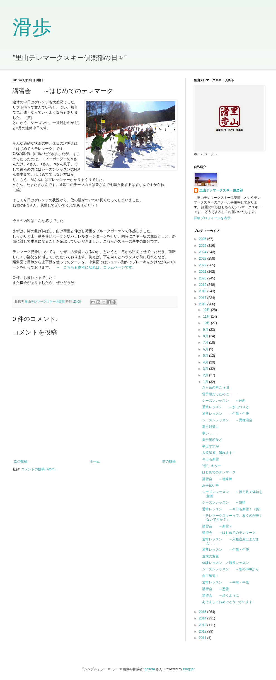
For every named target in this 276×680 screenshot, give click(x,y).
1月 (206, 382)
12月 (207, 310)
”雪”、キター (211, 466)
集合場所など (212, 440)
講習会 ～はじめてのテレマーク (229, 533)
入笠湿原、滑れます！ (219, 453)
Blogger (189, 669)
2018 (203, 291)
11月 (207, 317)
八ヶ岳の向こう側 (215, 387)
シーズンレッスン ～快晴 (224, 502)
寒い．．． (210, 433)
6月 (206, 349)
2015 (203, 612)
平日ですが (210, 446)
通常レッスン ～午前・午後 (225, 414)
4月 (206, 362)
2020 (203, 278)
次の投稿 (20, 461)
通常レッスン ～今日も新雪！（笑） (232, 509)
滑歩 (32, 27)
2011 (203, 638)
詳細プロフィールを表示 (212, 218)
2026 (203, 239)
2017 (203, 298)
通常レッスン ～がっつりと (225, 407)
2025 (203, 246)
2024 (203, 252)
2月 (206, 375)
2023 (203, 258)
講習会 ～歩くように (220, 595)
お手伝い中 (210, 485)
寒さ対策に (210, 427)
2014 (203, 618)
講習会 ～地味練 (217, 479)
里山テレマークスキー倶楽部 (221, 190)
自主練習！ (210, 576)
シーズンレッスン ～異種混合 (227, 420)
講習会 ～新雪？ (217, 526)
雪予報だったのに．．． (220, 394)
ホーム (95, 461)
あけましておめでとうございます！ (229, 602)
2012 (203, 631)
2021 (203, 272)
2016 (203, 304)
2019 (203, 285)
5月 (206, 356)
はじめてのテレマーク (219, 472)
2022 (203, 265)
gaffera (150, 669)
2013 (203, 625)
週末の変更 (210, 556)
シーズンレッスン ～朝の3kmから (230, 569)
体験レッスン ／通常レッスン (225, 563)
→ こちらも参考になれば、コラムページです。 (96, 267)
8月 (206, 336)
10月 (207, 323)
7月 (206, 342)
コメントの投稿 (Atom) (38, 469)
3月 (206, 369)
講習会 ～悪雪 (215, 589)
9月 (206, 330)
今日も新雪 (210, 459)
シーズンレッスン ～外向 (224, 401)
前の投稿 (169, 461)
